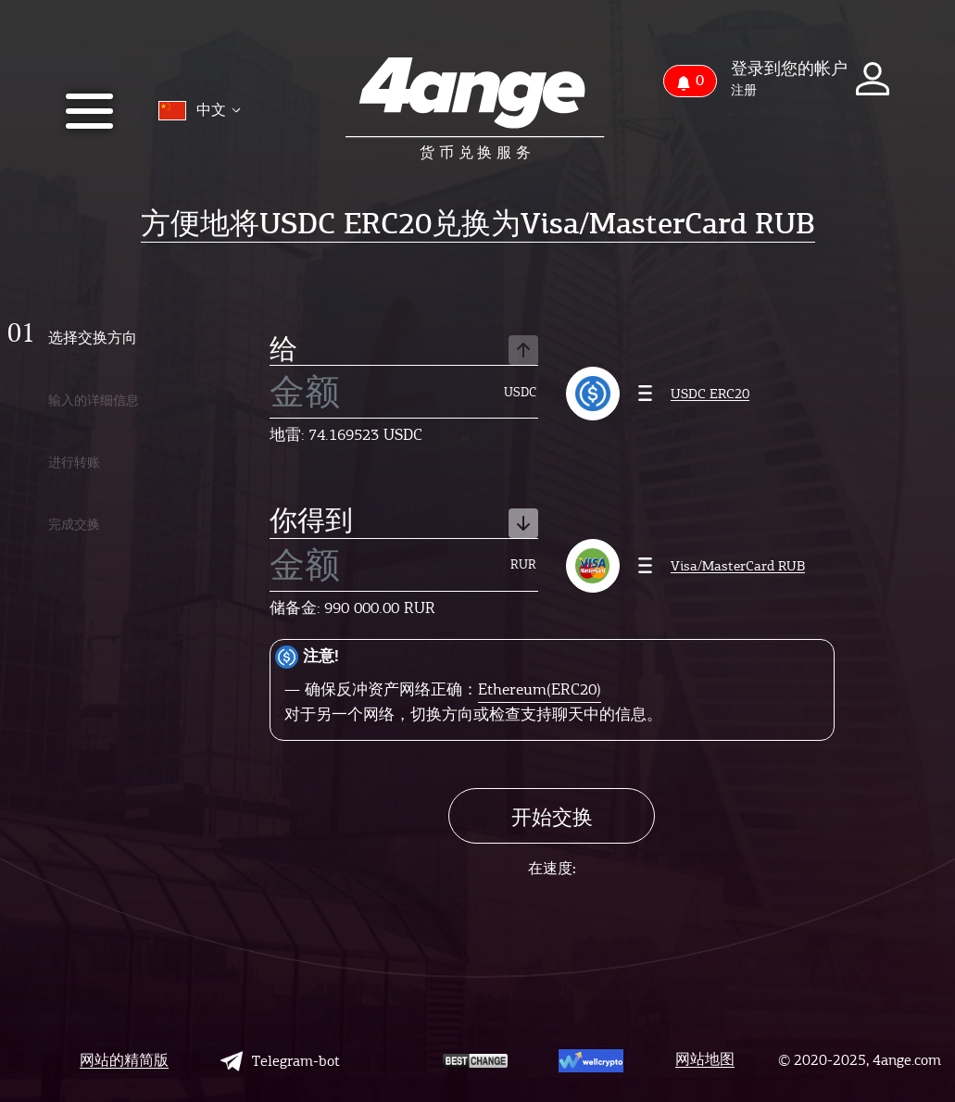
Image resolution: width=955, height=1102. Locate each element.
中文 (199, 110)
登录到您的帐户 (789, 68)
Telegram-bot (280, 1061)
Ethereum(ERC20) (539, 689)
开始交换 (552, 817)
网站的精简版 (124, 1061)
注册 (744, 90)
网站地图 (705, 1060)
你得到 (404, 522)
